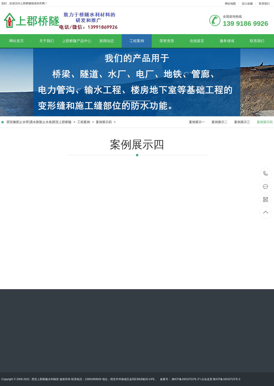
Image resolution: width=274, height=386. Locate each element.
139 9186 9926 (266, 174)
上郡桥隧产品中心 (77, 41)
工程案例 (137, 41)
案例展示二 (219, 122)
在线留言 (201, 41)
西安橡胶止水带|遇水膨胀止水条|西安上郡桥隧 (39, 122)
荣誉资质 (171, 41)
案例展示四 (104, 122)
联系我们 (264, 3)
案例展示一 (197, 122)
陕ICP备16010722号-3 (185, 379)
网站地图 (230, 3)
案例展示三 (242, 122)
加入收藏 (247, 3)
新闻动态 (110, 41)
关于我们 (50, 41)
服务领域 (231, 41)
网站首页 (20, 41)
